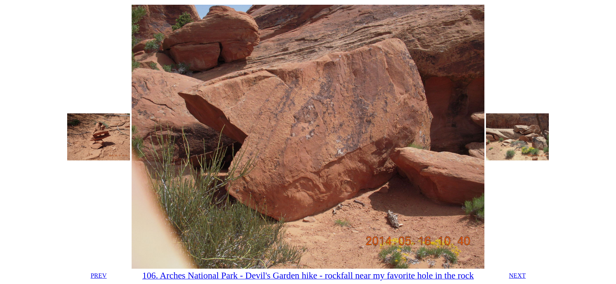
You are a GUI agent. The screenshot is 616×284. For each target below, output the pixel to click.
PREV (99, 275)
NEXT (517, 275)
